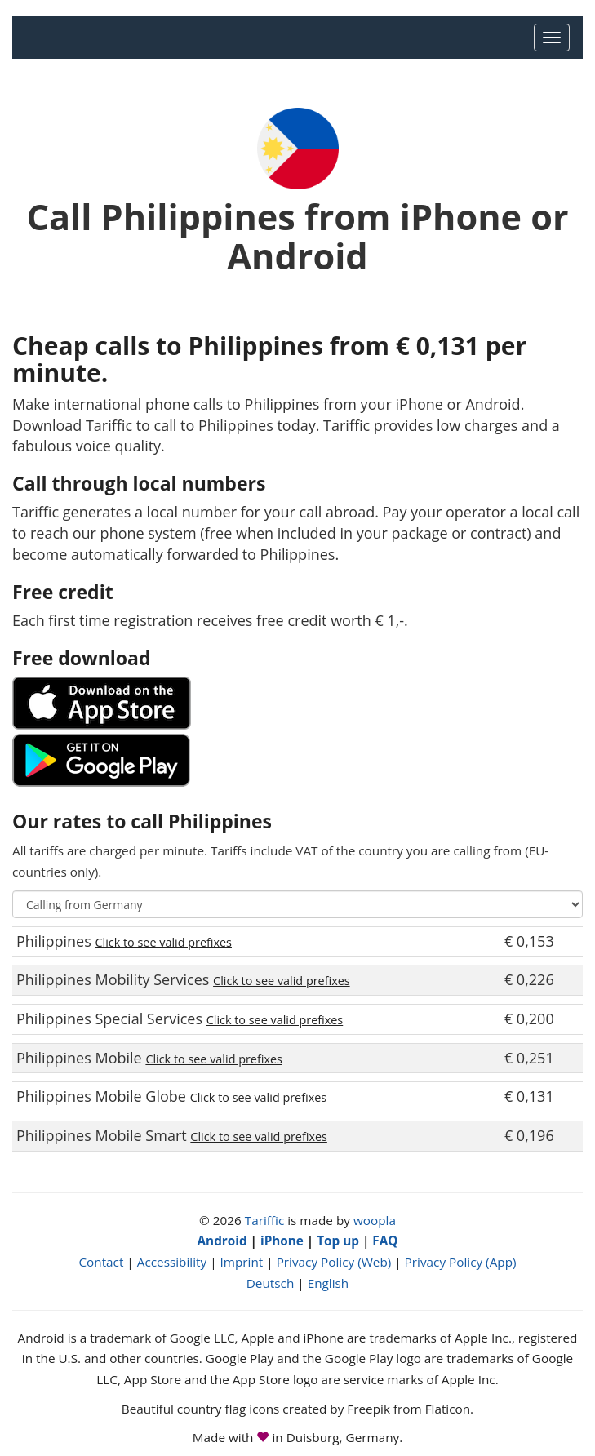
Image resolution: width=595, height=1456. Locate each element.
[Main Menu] (552, 37)
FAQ (384, 1240)
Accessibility (171, 1262)
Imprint (242, 1262)
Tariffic (265, 1220)
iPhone (282, 1240)
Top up (338, 1240)
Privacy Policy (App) (461, 1262)
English (328, 1283)
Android (222, 1240)
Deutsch (270, 1283)
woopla (374, 1220)
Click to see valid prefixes (163, 941)
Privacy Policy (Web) (334, 1262)
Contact (100, 1262)
